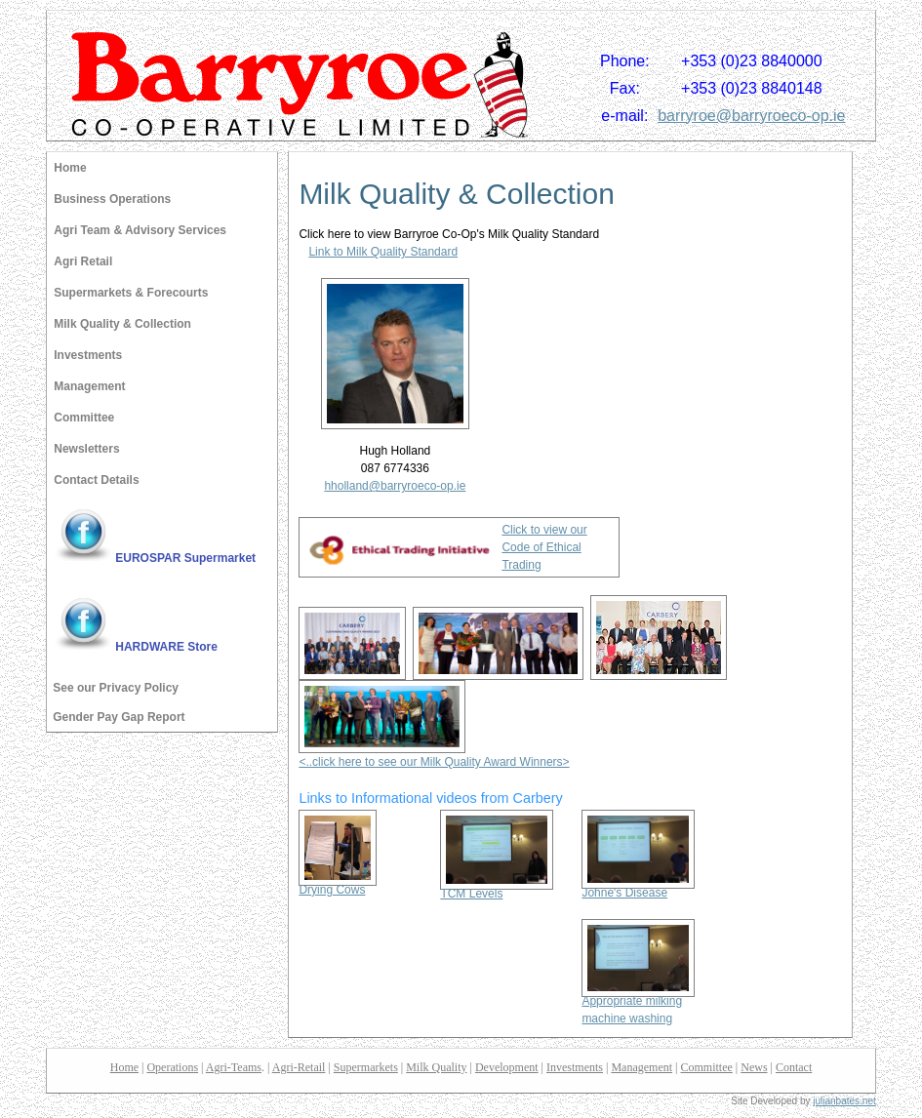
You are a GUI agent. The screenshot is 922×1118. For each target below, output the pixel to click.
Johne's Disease (638, 886)
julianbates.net (844, 1101)
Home (70, 168)
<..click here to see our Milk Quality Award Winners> (434, 762)
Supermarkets (366, 1067)
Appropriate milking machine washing (638, 1003)
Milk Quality (436, 1067)
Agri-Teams (233, 1067)
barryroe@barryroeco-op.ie (751, 115)
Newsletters (86, 449)
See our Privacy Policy (116, 688)
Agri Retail (83, 261)
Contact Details (96, 480)
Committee (84, 417)
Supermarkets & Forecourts (131, 292)
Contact (794, 1067)
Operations (172, 1067)
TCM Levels (496, 887)
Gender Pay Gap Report (118, 717)
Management (89, 386)
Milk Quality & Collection (122, 324)
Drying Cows (338, 883)
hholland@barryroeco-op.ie (394, 486)
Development (507, 1067)
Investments (88, 355)
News (754, 1067)
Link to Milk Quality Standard (383, 252)
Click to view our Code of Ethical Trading (543, 547)
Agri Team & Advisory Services (140, 230)
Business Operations (112, 199)
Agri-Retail (299, 1067)
